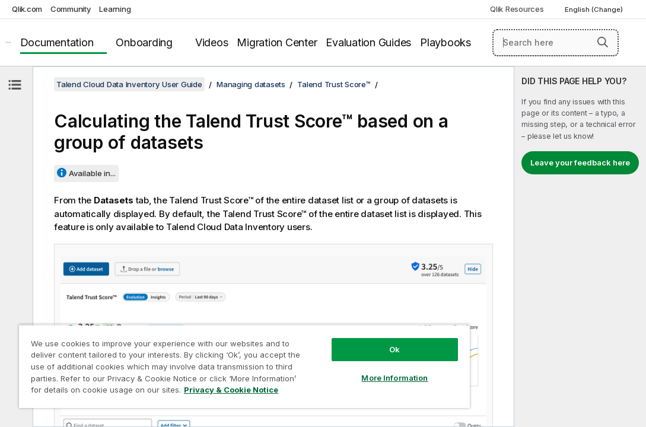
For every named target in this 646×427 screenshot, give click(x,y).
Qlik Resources (517, 9)
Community (70, 9)
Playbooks (445, 42)
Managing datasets (251, 84)
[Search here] (556, 42)
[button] (603, 42)
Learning (115, 9)
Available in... (92, 173)
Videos (211, 42)
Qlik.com (27, 9)
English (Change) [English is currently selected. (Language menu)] (595, 9)
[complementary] (580, 246)
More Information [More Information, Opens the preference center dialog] (330, 357)
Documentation (57, 42)
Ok (330, 328)
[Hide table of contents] (15, 85)
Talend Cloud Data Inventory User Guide (129, 84)
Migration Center (277, 42)
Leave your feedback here (580, 162)
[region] (206, 356)
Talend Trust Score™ (333, 84)
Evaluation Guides (368, 42)
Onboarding (144, 42)
